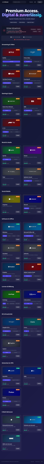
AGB (35, 2)
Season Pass (28, 110)
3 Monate (6, 110)
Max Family (17, 303)
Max (7, 303)
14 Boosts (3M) (38, 208)
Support (39, 2)
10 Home (4, 235)
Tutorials (31, 2)
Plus (28, 303)
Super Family (12, 303)
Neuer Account (28, 235)
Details (17, 65)
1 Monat (6, 352)
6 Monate (6, 159)
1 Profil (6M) (11, 61)
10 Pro (9, 235)
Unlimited (15, 401)
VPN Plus (6, 401)
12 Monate (15, 110)
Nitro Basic (26, 208)
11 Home (13, 235)
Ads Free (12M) (37, 61)
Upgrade (37, 235)
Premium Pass (37, 110)
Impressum (37, 461)
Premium (17, 131)
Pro (11, 131)
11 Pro (18, 235)
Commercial (37, 180)
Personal (28, 180)
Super (4, 303)
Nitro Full (32, 208)
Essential (5, 131)
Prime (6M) (28, 61)
